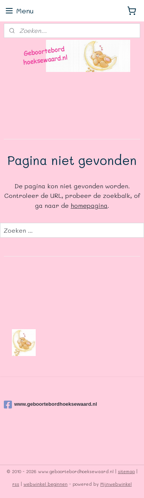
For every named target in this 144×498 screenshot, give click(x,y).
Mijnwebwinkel (116, 484)
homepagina (89, 205)
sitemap (126, 471)
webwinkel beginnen (45, 484)
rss (15, 484)
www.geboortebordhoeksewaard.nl (50, 404)
